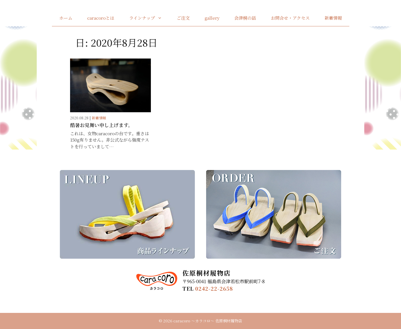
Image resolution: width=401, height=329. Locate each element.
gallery (212, 18)
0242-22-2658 (214, 288)
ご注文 (183, 18)
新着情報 (333, 18)
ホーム (65, 18)
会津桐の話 (245, 18)
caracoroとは (100, 18)
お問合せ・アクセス (290, 18)
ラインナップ (149, 18)
